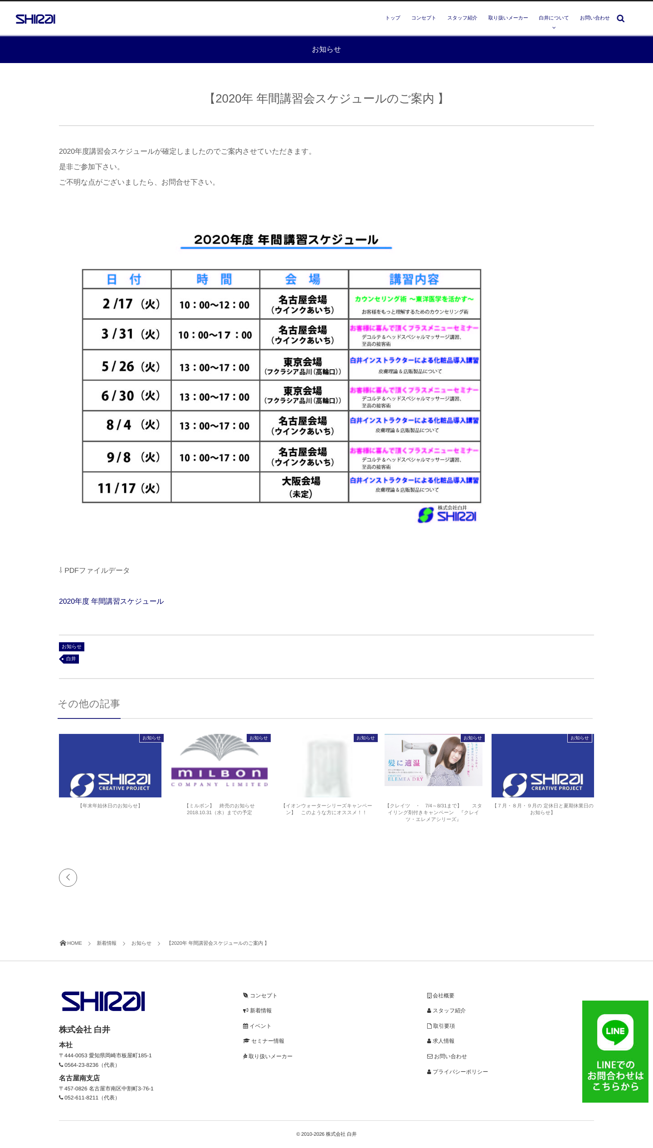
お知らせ (72, 647)
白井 (71, 659)
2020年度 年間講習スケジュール (111, 602)
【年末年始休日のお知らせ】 (110, 808)
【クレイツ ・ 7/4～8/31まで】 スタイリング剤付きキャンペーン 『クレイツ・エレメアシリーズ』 (433, 816)
